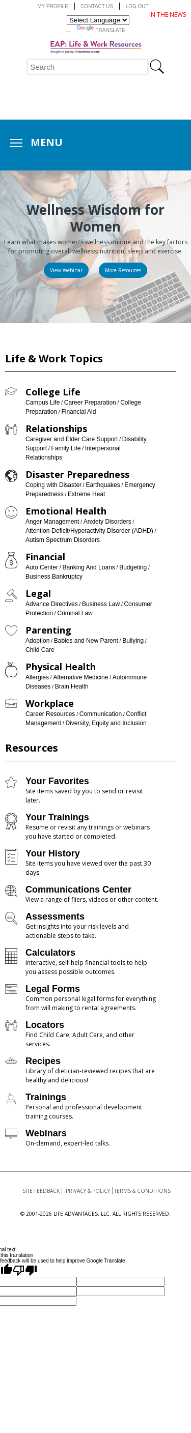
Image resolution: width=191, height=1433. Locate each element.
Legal (38, 593)
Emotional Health (65, 511)
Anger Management (52, 521)
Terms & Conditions (142, 1190)
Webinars (46, 1133)
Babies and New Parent (86, 640)
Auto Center (41, 567)
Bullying (133, 640)
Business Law (101, 604)
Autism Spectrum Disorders (62, 539)
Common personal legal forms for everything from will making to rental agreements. (90, 1003)
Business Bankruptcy (54, 576)
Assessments (55, 916)
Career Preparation (90, 402)
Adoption (37, 640)
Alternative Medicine (80, 677)
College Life (52, 392)
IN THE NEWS (167, 14)
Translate (100, 29)
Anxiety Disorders (107, 521)
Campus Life (42, 402)
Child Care (39, 649)
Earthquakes (103, 485)
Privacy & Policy (88, 1190)
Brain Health (72, 686)
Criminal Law (74, 613)
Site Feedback (41, 1190)
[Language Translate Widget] (98, 20)
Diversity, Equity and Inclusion (105, 723)
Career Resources (50, 714)
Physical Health (60, 667)
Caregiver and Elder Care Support (71, 439)
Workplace (49, 703)
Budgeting (133, 567)
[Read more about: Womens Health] (123, 270)
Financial (45, 557)
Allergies (37, 677)
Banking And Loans (88, 567)
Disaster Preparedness (77, 474)
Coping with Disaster (53, 485)
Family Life (65, 448)
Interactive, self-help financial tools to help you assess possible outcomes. (86, 967)
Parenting (48, 630)
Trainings (45, 1097)
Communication (100, 714)
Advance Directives (51, 604)
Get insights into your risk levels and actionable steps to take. (77, 931)
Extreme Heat (86, 494)
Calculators (50, 953)
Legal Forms (52, 989)
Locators (44, 1025)
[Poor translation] (25, 1270)
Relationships (56, 428)
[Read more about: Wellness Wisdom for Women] (66, 270)
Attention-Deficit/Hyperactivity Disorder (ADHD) (89, 530)
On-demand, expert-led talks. (67, 1143)
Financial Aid (78, 411)
